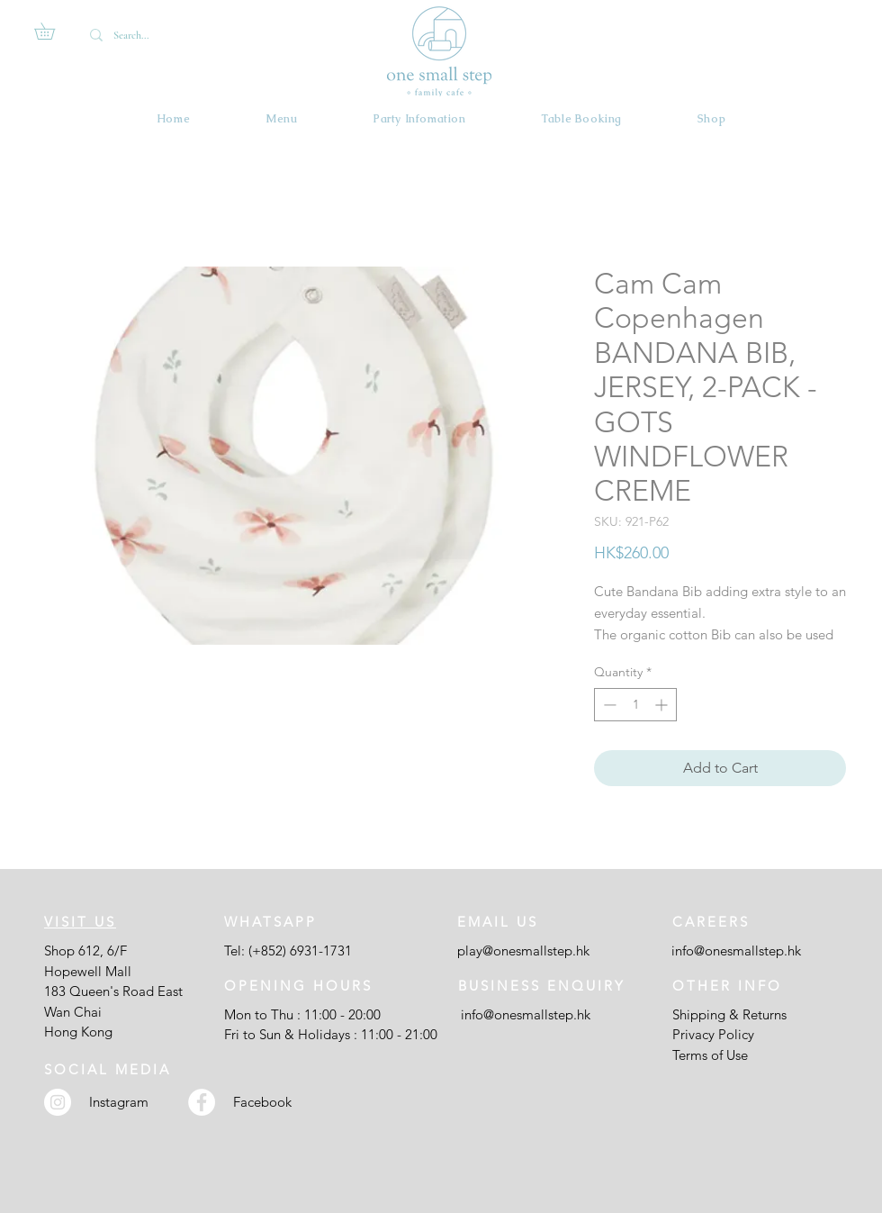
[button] (52, 31)
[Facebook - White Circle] (201, 1102)
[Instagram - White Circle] (57, 1102)
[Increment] (663, 704)
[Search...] (144, 35)
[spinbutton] (635, 704)
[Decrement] (608, 704)
